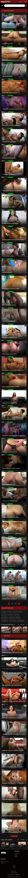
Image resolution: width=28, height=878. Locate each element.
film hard (18, 617)
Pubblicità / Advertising (5, 861)
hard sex (20, 611)
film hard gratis (4, 617)
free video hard (13, 620)
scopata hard (11, 617)
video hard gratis (20, 620)
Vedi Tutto (23, 624)
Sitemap (15, 856)
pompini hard (4, 614)
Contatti (15, 855)
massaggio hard (5, 620)
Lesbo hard (11, 614)
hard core (14, 611)
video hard (17, 614)
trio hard (9, 611)
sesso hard (4, 611)
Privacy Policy (16, 853)
